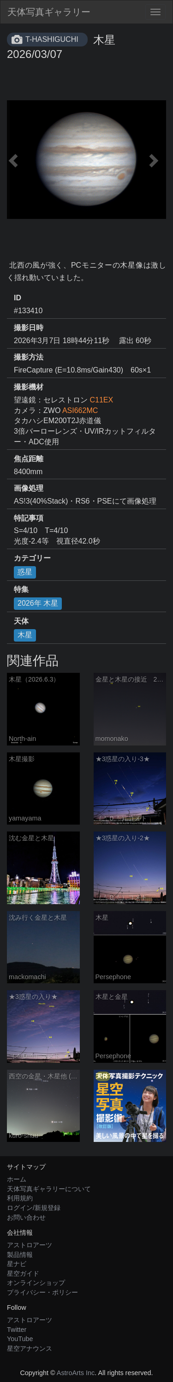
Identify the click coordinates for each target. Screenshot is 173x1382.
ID (17, 298)
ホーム (16, 1179)
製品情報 (20, 1254)
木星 (25, 635)
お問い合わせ (26, 1217)
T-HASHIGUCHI (51, 39)
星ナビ (16, 1263)
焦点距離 (28, 459)
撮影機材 (28, 387)
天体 (21, 621)
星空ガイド (23, 1273)
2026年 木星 (38, 603)
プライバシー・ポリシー (42, 1292)
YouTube (20, 1338)
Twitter (16, 1329)
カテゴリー (32, 558)
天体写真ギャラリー (48, 12)
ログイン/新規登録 (33, 1207)
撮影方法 (28, 357)
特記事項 (28, 518)
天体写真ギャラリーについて (49, 1189)
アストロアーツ (29, 1245)
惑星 (25, 572)
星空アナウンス (29, 1348)
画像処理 (28, 488)
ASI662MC (80, 410)
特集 (21, 589)
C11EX (101, 400)
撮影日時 (28, 328)
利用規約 (20, 1198)
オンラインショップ (36, 1282)
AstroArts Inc (76, 1372)
